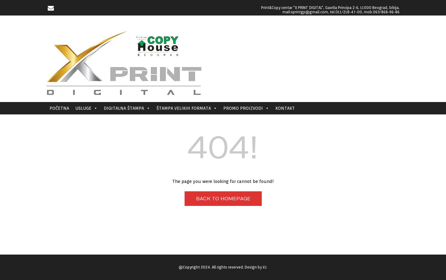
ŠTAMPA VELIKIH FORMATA (186, 108)
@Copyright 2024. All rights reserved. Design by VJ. (223, 267)
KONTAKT (285, 108)
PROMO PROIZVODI (246, 108)
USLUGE (86, 108)
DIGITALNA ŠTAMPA (127, 108)
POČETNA (59, 108)
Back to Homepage (223, 199)
